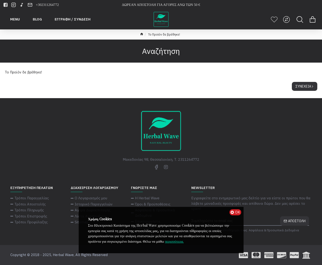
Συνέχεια (303, 86)
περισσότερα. (174, 241)
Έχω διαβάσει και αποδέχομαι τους (245, 230)
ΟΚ (237, 212)
